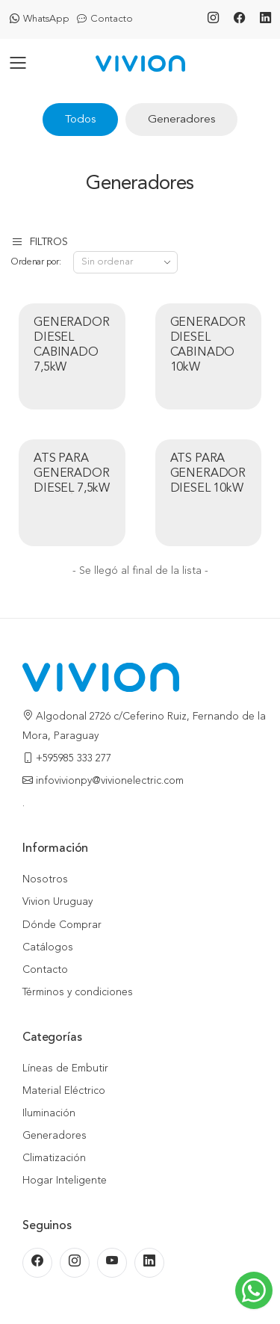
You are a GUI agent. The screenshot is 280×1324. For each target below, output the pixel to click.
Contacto (105, 19)
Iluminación (48, 1113)
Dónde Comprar (62, 925)
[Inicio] (140, 64)
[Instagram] (213, 19)
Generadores (181, 120)
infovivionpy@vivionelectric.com (110, 781)
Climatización (54, 1158)
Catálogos (47, 947)
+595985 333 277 (73, 758)
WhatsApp (39, 19)
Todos (80, 120)
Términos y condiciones (77, 992)
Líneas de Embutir (65, 1068)
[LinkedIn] (265, 19)
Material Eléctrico (63, 1091)
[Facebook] (239, 19)
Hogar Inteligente (64, 1180)
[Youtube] (112, 1263)
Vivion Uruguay (57, 902)
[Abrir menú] (18, 64)
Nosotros (45, 879)
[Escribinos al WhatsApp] (254, 1290)
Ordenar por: (36, 262)
